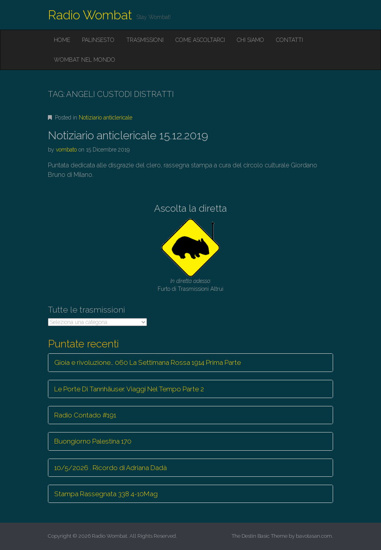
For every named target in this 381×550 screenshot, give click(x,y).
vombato (66, 149)
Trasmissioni (145, 40)
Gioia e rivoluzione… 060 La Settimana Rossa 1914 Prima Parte (147, 362)
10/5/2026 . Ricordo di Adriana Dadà (110, 468)
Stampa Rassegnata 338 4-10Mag (106, 494)
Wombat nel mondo (84, 60)
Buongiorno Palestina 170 (92, 441)
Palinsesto (98, 40)
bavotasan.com (314, 536)
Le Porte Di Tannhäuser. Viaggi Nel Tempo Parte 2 (129, 389)
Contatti (289, 40)
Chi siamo (250, 40)
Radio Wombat (90, 15)
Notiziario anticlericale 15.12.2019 (128, 135)
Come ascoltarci (200, 40)
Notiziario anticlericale (105, 117)
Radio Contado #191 (85, 415)
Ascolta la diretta (190, 208)
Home (62, 40)
